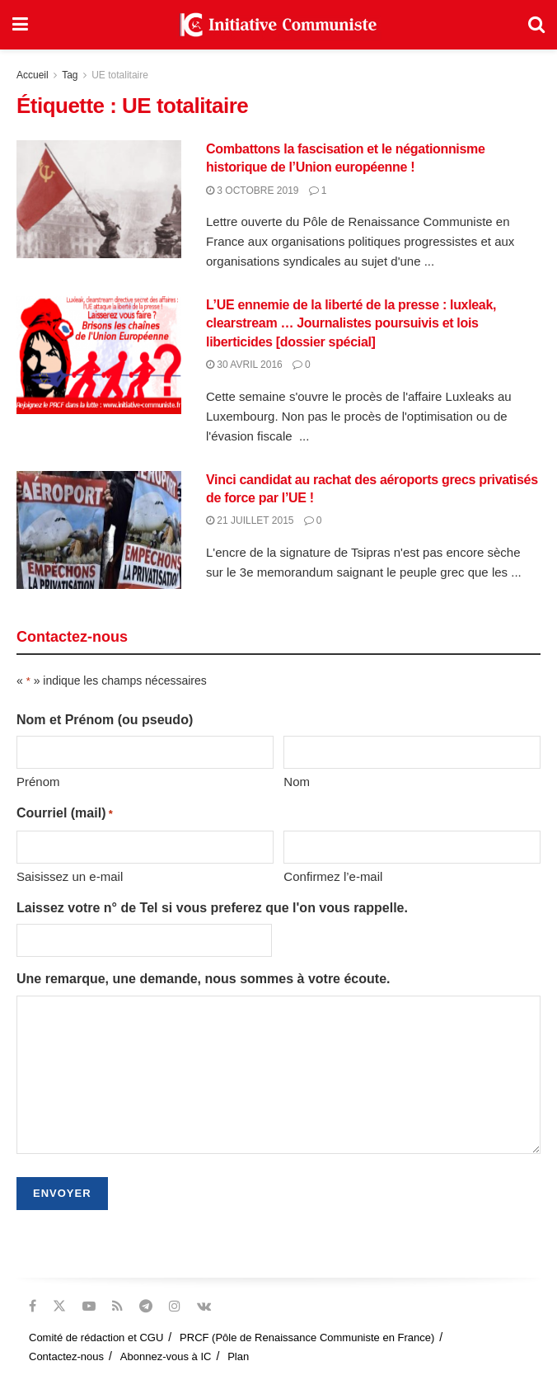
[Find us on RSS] (117, 1306)
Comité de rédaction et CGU (96, 1337)
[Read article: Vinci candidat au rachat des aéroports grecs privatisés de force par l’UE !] (98, 530)
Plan (238, 1356)
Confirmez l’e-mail (332, 876)
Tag (69, 75)
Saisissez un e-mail (69, 876)
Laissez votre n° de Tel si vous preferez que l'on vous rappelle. (212, 908)
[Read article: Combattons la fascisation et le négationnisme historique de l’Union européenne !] (98, 199)
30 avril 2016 (244, 364)
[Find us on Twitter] (59, 1306)
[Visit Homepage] (278, 24)
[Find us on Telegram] (145, 1306)
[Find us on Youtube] (89, 1306)
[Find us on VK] (204, 1306)
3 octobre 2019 (252, 190)
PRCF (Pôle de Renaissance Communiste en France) (307, 1337)
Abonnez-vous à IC (166, 1356)
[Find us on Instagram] (174, 1306)
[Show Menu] (20, 24)
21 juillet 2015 (250, 520)
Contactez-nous (66, 1356)
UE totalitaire (119, 75)
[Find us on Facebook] (32, 1306)
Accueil (32, 75)
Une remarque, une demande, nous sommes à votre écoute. (203, 979)
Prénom (38, 782)
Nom (296, 782)
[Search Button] (536, 24)
